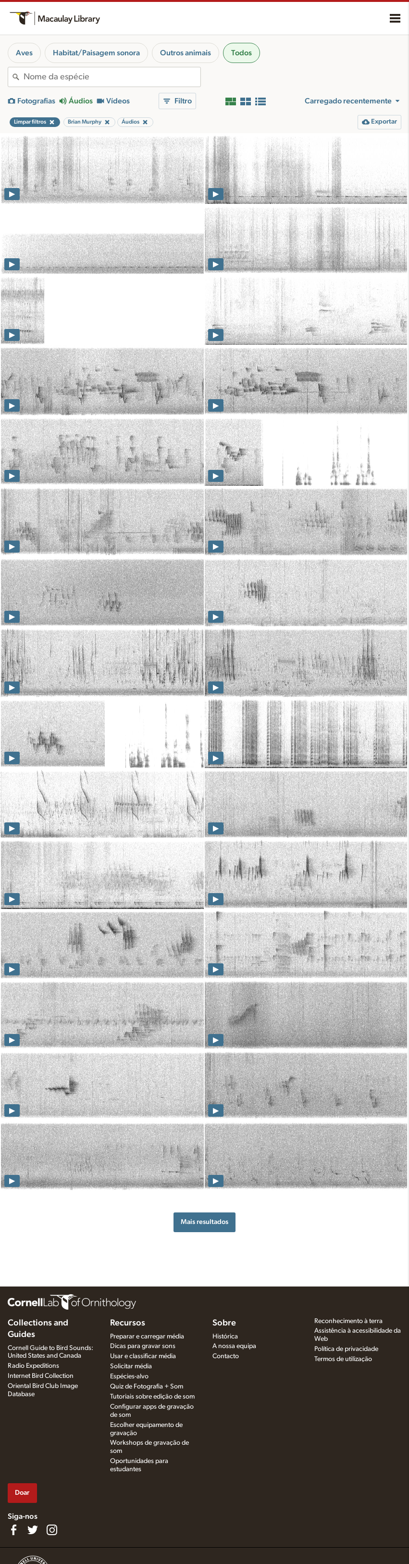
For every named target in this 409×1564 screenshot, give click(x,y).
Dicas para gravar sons (142, 1346)
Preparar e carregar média (147, 1336)
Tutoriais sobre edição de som (152, 1396)
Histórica (225, 1336)
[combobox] (112, 77)
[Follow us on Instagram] (52, 1530)
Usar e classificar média (143, 1356)
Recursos (127, 1323)
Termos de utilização (343, 1359)
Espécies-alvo (129, 1376)
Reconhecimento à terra (348, 1321)
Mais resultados (204, 1221)
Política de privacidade (346, 1349)
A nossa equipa (234, 1346)
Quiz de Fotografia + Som (146, 1386)
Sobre (224, 1323)
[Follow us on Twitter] (32, 1530)
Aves (24, 53)
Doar (22, 1492)
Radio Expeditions (33, 1365)
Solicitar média (131, 1366)
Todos (241, 53)
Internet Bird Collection (41, 1376)
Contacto (225, 1356)
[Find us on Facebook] (13, 1530)
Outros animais (185, 53)
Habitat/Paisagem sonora (96, 53)
